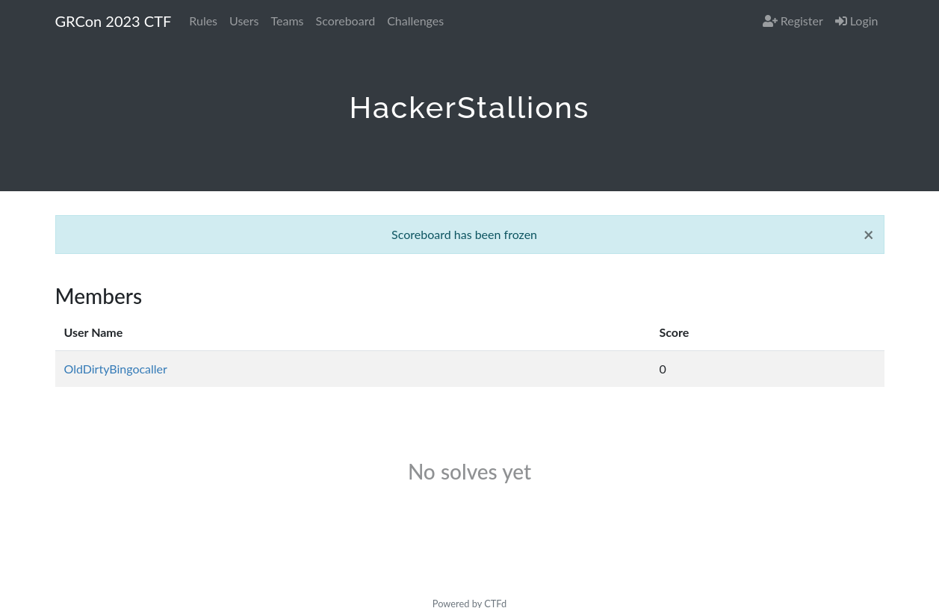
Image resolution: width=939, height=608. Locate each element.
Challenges (415, 20)
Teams (287, 20)
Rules (203, 20)
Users (243, 20)
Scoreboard (346, 20)
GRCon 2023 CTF (113, 21)
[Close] (869, 234)
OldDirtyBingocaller (115, 369)
